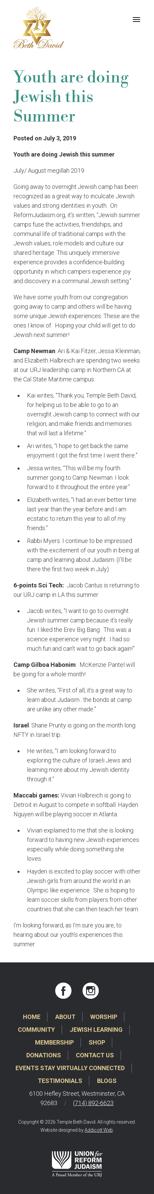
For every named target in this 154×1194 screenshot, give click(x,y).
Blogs (107, 1080)
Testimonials (60, 1080)
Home (31, 1016)
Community (36, 1029)
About (65, 1016)
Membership (54, 1042)
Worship (103, 1016)
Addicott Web (99, 1130)
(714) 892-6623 (93, 1102)
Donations (43, 1055)
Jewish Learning (96, 1029)
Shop (97, 1042)
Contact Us (95, 1055)
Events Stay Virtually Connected (70, 1067)
